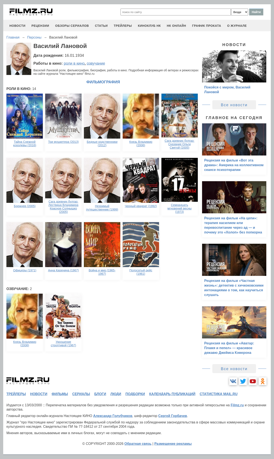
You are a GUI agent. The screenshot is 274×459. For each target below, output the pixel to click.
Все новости (234, 105)
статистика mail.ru (219, 394)
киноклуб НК (149, 25)
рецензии (40, 25)
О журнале (237, 25)
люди (115, 394)
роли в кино (74, 63)
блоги (100, 394)
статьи (101, 25)
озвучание (96, 63)
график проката (206, 25)
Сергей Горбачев (172, 416)
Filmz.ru (237, 405)
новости (17, 25)
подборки (135, 394)
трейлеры (123, 25)
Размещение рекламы (173, 444)
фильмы (60, 394)
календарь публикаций (172, 394)
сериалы (81, 394)
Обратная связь (138, 444)
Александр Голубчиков (112, 416)
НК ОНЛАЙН (176, 25)
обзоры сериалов (72, 25)
